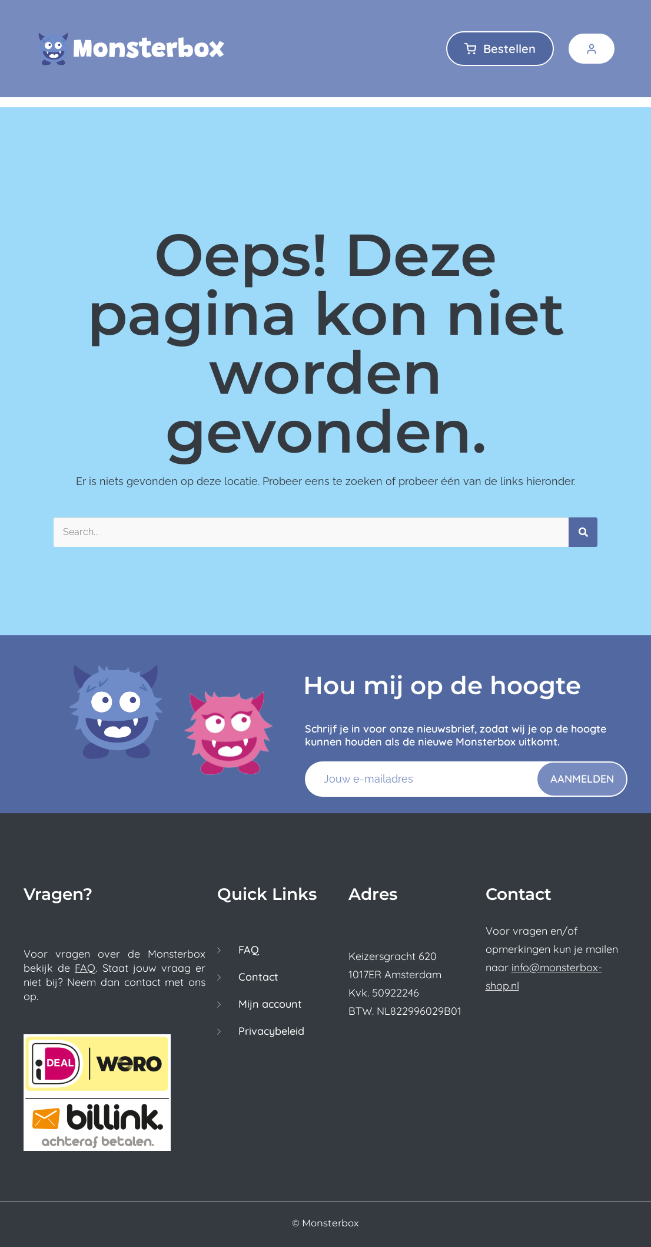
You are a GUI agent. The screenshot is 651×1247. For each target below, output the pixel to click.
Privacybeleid (271, 1031)
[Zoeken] (583, 532)
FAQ (85, 968)
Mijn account (270, 1004)
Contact (258, 977)
